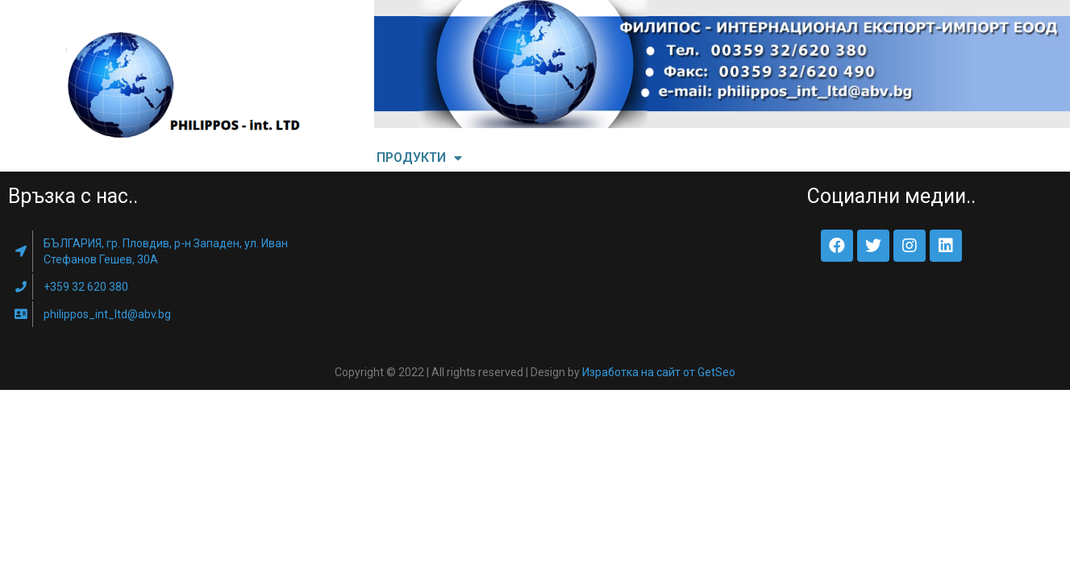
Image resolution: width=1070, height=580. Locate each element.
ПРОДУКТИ (419, 158)
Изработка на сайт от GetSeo (658, 372)
